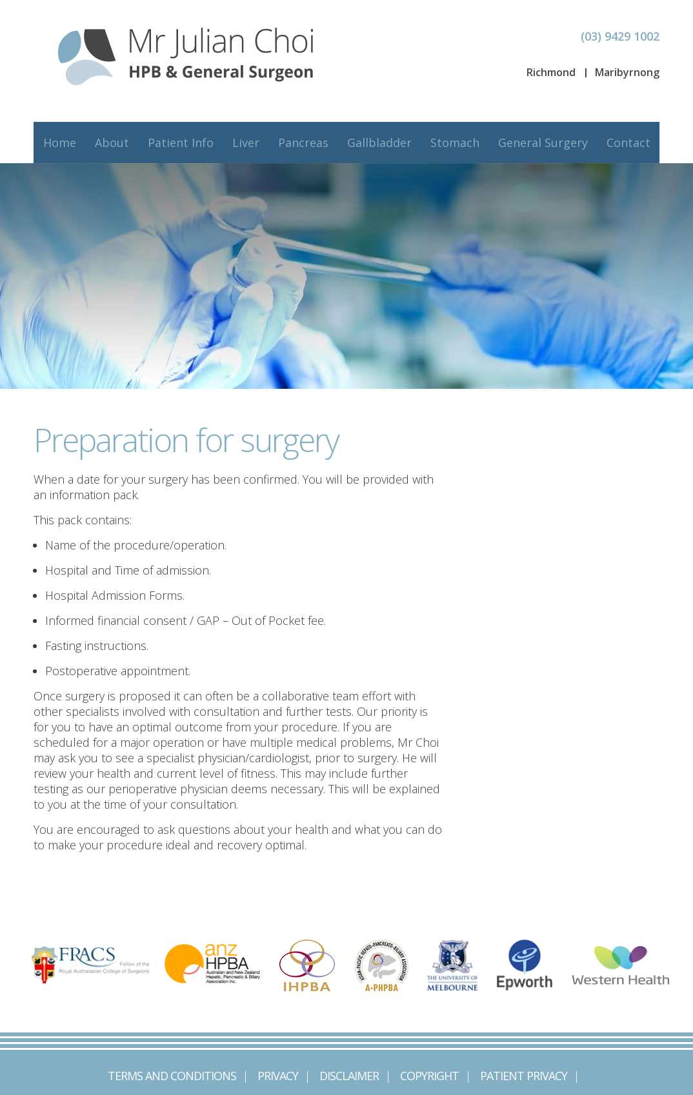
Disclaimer (349, 1075)
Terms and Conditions (172, 1075)
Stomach (454, 142)
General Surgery (543, 142)
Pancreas (303, 142)
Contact (628, 142)
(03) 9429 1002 (620, 36)
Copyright (429, 1075)
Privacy (277, 1075)
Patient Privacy (523, 1075)
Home (59, 142)
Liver (245, 142)
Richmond (551, 72)
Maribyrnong (627, 72)
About (112, 142)
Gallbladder (379, 142)
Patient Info (181, 142)
